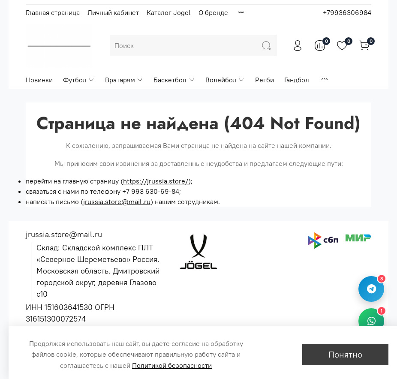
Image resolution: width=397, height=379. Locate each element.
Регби (264, 79)
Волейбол (225, 79)
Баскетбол (174, 79)
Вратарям (124, 79)
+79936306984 (347, 12)
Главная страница (53, 12)
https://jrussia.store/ (155, 181)
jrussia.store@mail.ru (116, 201)
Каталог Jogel (169, 12)
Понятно (345, 354)
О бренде (213, 12)
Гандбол (296, 79)
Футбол (79, 79)
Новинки (39, 79)
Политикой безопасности (172, 365)
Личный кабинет (113, 12)
